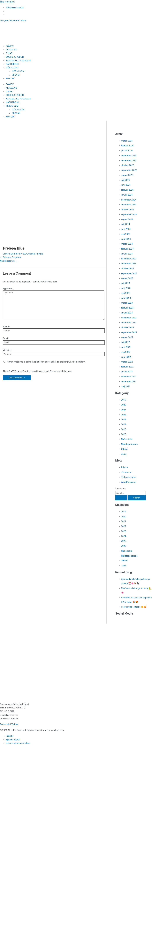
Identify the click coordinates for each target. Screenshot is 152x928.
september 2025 (129, 170)
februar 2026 (127, 145)
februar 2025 (127, 190)
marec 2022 (127, 361)
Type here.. (8, 288)
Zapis (124, 454)
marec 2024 (127, 244)
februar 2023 (127, 307)
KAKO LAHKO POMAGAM (18, 60)
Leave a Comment (12, 253)
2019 (123, 399)
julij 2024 (125, 224)
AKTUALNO (11, 49)
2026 (123, 434)
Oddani (31, 253)
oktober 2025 (127, 165)
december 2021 (128, 376)
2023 (123, 419)
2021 (123, 409)
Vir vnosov (126, 472)
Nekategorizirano (129, 444)
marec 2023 (127, 303)
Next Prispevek (8, 261)
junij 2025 (126, 185)
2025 (123, 429)
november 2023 (128, 263)
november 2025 (128, 160)
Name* (6, 326)
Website (7, 350)
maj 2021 (125, 386)
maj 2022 (125, 352)
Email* (6, 338)
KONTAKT (11, 78)
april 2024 (126, 239)
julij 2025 (125, 180)
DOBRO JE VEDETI (15, 57)
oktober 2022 (127, 327)
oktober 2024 (127, 209)
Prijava (124, 467)
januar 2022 (127, 371)
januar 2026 (127, 150)
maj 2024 (125, 234)
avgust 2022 (127, 337)
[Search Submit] (121, 497)
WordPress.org (128, 482)
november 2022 (128, 322)
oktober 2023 (127, 268)
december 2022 (128, 317)
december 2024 (128, 199)
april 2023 (126, 298)
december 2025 (128, 155)
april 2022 (126, 357)
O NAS (9, 53)
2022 (123, 414)
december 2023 (128, 258)
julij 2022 (125, 342)
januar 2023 (127, 312)
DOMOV (10, 46)
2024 (24, 253)
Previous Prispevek (10, 257)
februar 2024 (127, 249)
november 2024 (128, 204)
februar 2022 (127, 366)
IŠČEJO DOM (12, 67)
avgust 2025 (127, 175)
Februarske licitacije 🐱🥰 (134, 607)
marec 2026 (127, 140)
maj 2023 (125, 293)
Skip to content (7, 1)
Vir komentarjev (128, 477)
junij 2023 (126, 288)
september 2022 (129, 332)
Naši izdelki (126, 439)
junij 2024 (126, 229)
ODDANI (16, 75)
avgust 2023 (127, 278)
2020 (123, 404)
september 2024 (129, 214)
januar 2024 (127, 253)
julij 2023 (125, 283)
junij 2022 (126, 347)
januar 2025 (127, 194)
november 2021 (128, 381)
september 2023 (129, 273)
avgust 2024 (127, 219)
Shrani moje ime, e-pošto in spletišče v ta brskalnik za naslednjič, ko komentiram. (46, 361)
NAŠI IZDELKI (12, 64)
